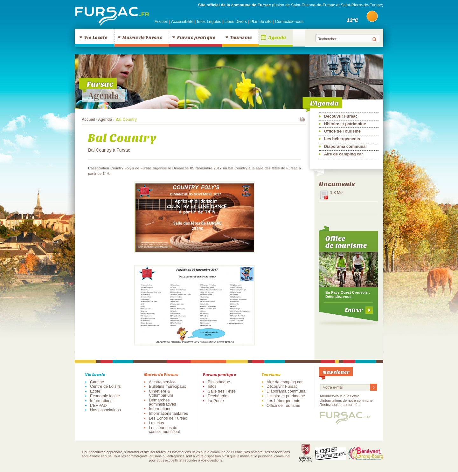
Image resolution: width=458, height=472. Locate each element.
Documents (337, 184)
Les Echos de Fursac (168, 418)
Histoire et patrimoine (345, 123)
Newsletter (336, 372)
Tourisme (241, 37)
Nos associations (105, 409)
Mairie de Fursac (142, 37)
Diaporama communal (345, 146)
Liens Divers (236, 21)
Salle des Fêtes (222, 391)
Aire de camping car (343, 154)
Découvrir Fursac (340, 116)
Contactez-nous (289, 21)
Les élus (156, 423)
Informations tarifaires (168, 413)
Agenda (277, 37)
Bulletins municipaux (167, 386)
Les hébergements (342, 138)
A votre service (162, 382)
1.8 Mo (336, 192)
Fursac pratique (196, 37)
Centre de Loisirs (105, 386)
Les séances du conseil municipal (164, 429)
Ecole (95, 391)
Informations (101, 400)
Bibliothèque (219, 382)
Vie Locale (95, 37)
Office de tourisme (346, 241)
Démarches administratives (162, 402)
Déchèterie (217, 395)
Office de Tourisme (342, 131)
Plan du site (261, 21)
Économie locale (105, 395)
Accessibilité (183, 21)
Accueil (161, 21)
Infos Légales (209, 21)
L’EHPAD (98, 405)
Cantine (97, 382)
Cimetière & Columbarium (161, 393)
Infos (212, 386)
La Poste (216, 400)
